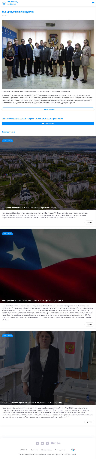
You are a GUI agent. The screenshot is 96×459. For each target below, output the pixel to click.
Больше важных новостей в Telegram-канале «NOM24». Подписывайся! (32, 119)
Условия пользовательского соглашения (32, 454)
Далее (89, 222)
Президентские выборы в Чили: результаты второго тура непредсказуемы (32, 301)
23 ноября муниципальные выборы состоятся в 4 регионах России (29, 208)
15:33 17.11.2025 (7, 336)
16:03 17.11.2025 (7, 234)
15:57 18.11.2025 (7, 141)
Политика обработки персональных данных (61, 454)
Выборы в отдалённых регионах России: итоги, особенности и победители (32, 403)
